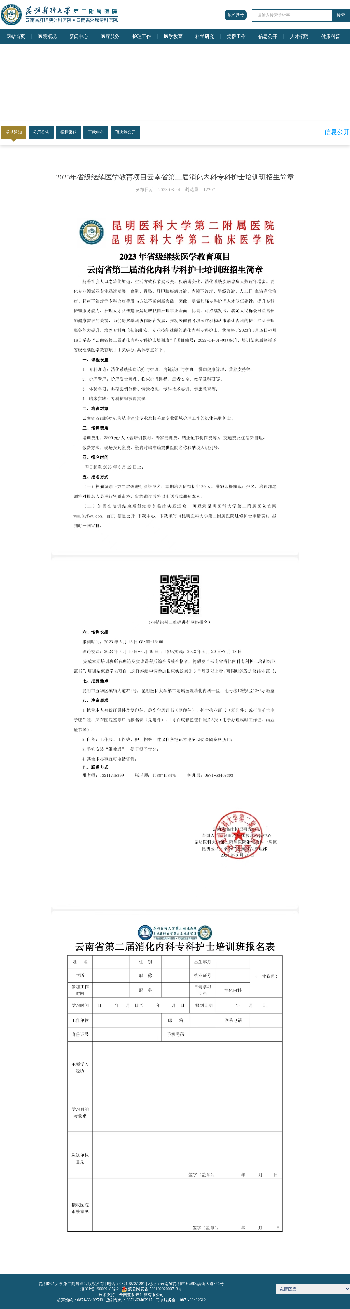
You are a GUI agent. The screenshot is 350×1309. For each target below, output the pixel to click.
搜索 (341, 15)
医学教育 (173, 36)
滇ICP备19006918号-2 (99, 1289)
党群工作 (236, 36)
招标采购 (68, 132)
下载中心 (96, 132)
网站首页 (15, 36)
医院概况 (47, 36)
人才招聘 (299, 36)
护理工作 (141, 36)
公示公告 (41, 132)
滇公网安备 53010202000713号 (155, 1289)
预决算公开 (125, 132)
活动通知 (14, 132)
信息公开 (267, 36)
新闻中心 (78, 36)
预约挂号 (236, 15)
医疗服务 (110, 36)
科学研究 (204, 36)
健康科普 (330, 36)
